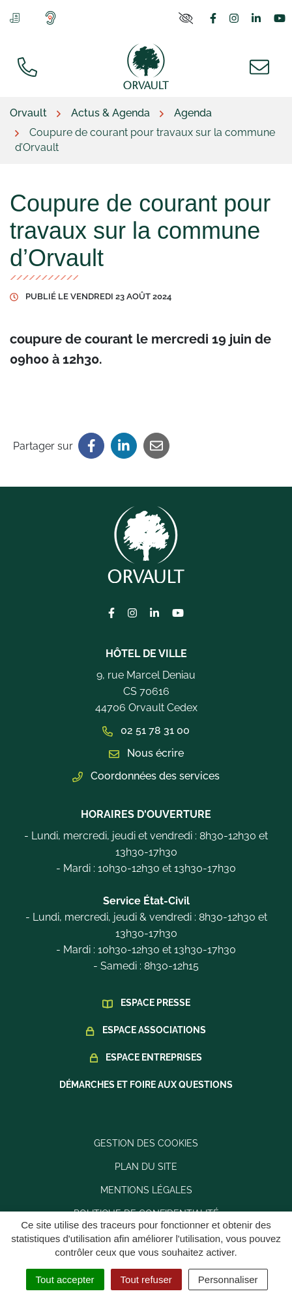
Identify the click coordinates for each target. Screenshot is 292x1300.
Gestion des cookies (146, 1143)
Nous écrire (146, 753)
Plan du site (146, 1166)
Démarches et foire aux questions (146, 1084)
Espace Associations (154, 1030)
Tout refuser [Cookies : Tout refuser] (146, 1279)
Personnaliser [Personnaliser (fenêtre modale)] (228, 1279)
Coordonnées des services (146, 776)
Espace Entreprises (154, 1057)
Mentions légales (146, 1190)
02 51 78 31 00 (146, 730)
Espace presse (155, 1002)
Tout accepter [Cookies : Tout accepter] (65, 1279)
